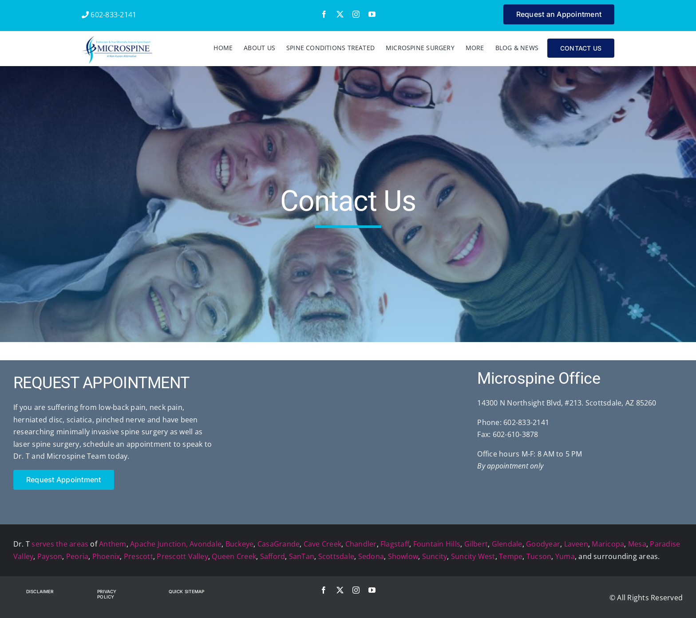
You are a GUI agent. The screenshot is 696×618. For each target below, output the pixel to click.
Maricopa (608, 544)
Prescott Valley (182, 556)
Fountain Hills (436, 544)
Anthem (112, 544)
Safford (272, 556)
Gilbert (476, 544)
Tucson (538, 556)
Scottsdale (336, 556)
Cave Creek (322, 544)
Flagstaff (394, 544)
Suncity (434, 556)
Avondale (205, 544)
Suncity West (473, 556)
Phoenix (106, 556)
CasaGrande (278, 544)
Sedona (371, 556)
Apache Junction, (159, 544)
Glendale (507, 544)
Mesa (637, 544)
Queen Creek (234, 556)
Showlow (403, 556)
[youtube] (372, 14)
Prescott (138, 556)
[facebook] (324, 14)
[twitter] (340, 14)
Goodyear (543, 544)
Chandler (361, 544)
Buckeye (239, 544)
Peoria (77, 556)
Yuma (565, 556)
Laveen (576, 544)
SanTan (301, 556)
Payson (49, 556)
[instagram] (356, 14)
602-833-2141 (109, 15)
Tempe (510, 556)
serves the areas (60, 544)
